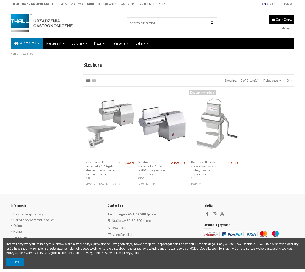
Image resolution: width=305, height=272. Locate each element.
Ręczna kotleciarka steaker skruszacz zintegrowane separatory (204, 168)
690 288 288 (121, 227)
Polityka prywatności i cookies (34, 220)
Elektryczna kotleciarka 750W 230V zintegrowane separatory (152, 168)
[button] (27, 43)
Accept (15, 261)
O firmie (18, 225)
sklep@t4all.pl (122, 234)
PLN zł (289, 3)
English (270, 3)
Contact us (20, 237)
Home (17, 231)
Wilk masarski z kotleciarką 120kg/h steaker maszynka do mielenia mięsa (100, 168)
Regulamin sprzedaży (28, 214)
